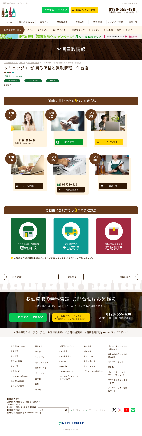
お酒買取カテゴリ (12, 29)
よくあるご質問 (115, 22)
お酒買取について (18, 346)
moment (63, 361)
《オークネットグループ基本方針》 (117, 347)
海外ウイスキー (60, 29)
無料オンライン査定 (85, 10)
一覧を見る (71, 276)
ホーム (9, 22)
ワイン (30, 29)
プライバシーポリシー (93, 371)
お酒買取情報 (33, 62)
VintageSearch (66, 371)
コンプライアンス (115, 362)
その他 (128, 29)
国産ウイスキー (79, 29)
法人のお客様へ (130, 3)
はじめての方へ (26, 22)
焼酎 (119, 29)
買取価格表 (62, 22)
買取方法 (80, 22)
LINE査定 (63, 351)
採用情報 (87, 351)
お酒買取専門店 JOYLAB (14, 62)
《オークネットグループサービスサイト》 (117, 373)
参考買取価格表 (17, 381)
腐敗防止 (112, 367)
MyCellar (63, 366)
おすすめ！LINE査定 (55, 10)
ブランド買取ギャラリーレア (117, 381)
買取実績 (97, 22)
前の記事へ (17, 276)
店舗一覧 (133, 22)
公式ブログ (88, 356)
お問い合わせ (89, 361)
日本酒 (109, 29)
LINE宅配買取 (65, 356)
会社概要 (87, 346)
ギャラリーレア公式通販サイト (117, 389)
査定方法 (44, 22)
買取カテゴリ (40, 346)
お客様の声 (15, 371)
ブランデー (96, 29)
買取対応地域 (16, 361)
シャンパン (43, 29)
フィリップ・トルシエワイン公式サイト (68, 377)
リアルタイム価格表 (19, 376)
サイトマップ (89, 366)
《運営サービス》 (67, 346)
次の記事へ (125, 276)
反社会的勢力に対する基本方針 (117, 355)
